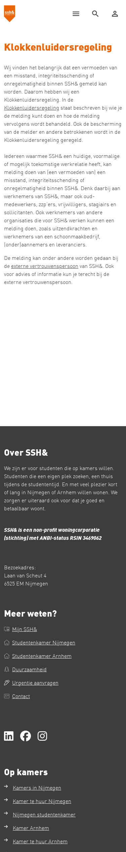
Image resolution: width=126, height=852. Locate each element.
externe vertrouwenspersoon (44, 265)
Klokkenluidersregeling (31, 107)
